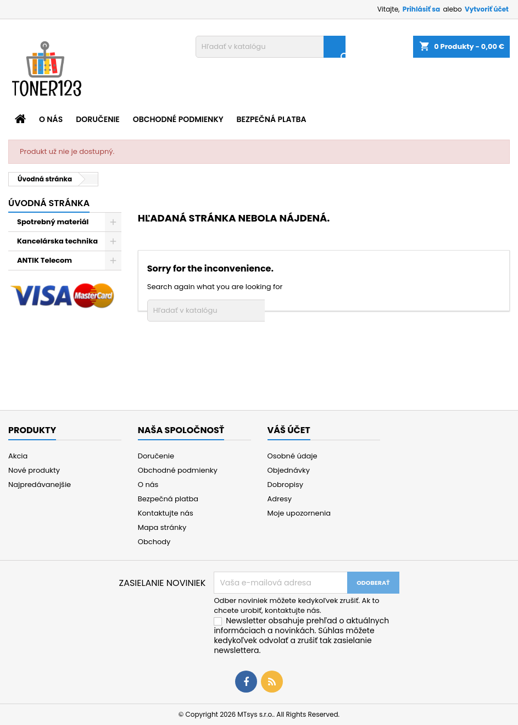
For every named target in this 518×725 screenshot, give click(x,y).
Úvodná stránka (49, 203)
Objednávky (289, 470)
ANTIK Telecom (44, 260)
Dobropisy (286, 484)
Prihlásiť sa (421, 9)
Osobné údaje (293, 456)
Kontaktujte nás (165, 513)
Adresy (280, 499)
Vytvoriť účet (487, 9)
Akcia (17, 456)
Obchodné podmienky (178, 119)
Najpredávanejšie (39, 484)
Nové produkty (34, 470)
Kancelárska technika (57, 241)
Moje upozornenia (299, 513)
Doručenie (98, 119)
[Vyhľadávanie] (271, 47)
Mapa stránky (162, 527)
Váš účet (289, 430)
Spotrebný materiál (52, 222)
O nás (51, 119)
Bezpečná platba (272, 119)
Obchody (154, 541)
